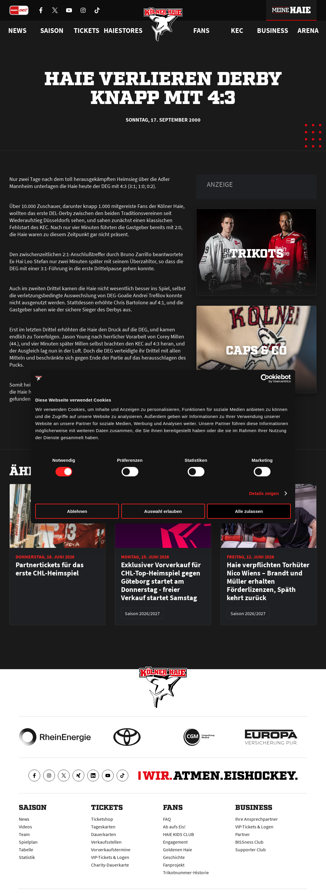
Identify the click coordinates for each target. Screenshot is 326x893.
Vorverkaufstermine (110, 849)
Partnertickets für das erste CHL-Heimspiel (50, 569)
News (24, 819)
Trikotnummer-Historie (186, 872)
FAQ (167, 819)
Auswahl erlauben (163, 510)
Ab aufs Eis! (174, 827)
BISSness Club (249, 842)
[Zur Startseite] (163, 24)
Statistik (27, 857)
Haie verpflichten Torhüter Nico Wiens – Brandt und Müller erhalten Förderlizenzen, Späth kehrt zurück (268, 581)
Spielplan (28, 842)
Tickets (86, 30)
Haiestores (123, 30)
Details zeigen (264, 493)
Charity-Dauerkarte (110, 865)
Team (24, 834)
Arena (308, 30)
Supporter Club (250, 849)
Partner (242, 834)
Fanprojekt (173, 865)
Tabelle (26, 849)
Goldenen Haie (177, 849)
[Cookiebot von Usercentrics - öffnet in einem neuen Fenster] (265, 378)
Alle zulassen (249, 510)
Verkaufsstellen (106, 842)
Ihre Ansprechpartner (256, 819)
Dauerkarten (103, 834)
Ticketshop (102, 819)
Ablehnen (77, 510)
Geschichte (174, 857)
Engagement (175, 842)
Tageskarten (103, 827)
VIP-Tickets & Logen (110, 857)
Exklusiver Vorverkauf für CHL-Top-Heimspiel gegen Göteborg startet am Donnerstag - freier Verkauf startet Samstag (161, 581)
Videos (25, 827)
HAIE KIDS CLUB (178, 834)
